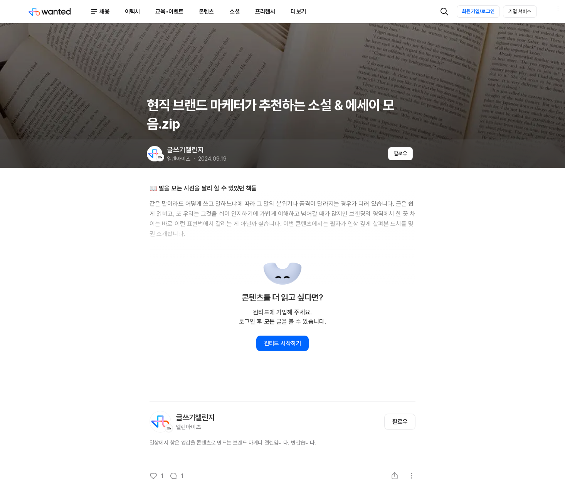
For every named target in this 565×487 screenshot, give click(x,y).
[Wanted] (59, 11)
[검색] (444, 11)
